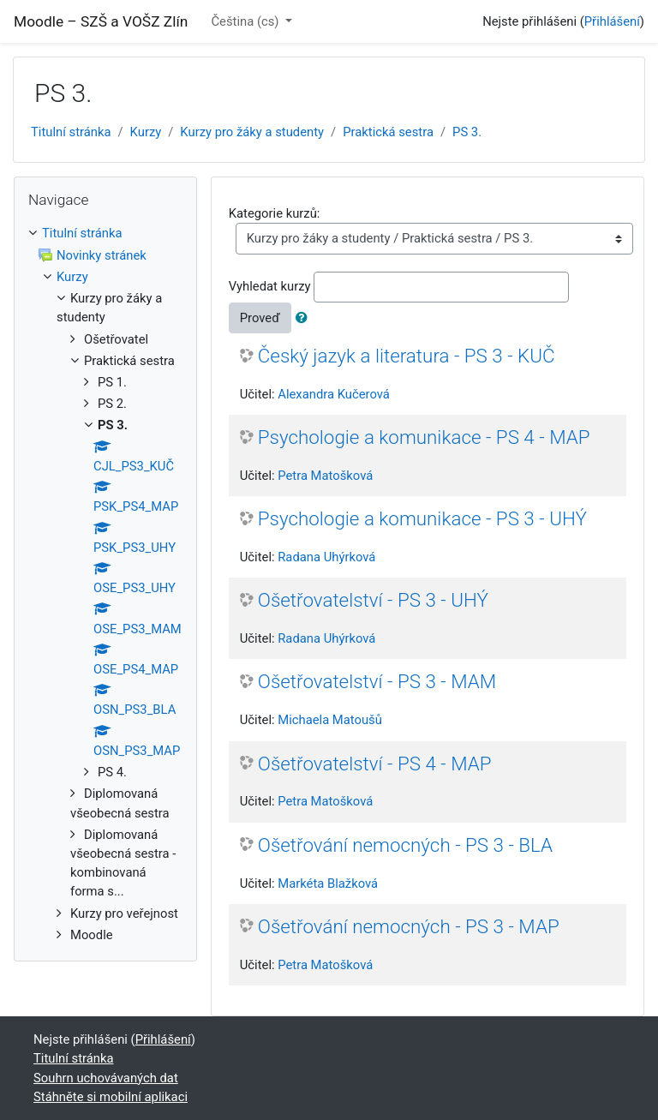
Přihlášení (612, 21)
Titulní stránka (71, 132)
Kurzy (146, 132)
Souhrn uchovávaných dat (105, 1078)
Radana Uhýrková (326, 557)
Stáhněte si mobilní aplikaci (110, 1097)
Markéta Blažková (328, 883)
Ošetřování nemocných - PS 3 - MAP (408, 926)
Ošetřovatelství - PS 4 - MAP (375, 763)
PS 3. (467, 132)
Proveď (260, 318)
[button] (305, 318)
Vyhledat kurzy (270, 286)
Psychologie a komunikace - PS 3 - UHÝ (422, 518)
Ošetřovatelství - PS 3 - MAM (377, 681)
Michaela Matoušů (330, 720)
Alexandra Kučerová (334, 394)
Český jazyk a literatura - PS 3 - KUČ (406, 355)
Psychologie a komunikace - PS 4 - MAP (424, 437)
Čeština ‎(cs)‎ (246, 21)
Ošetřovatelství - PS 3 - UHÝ (373, 600)
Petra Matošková (325, 475)
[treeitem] (105, 233)
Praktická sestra (388, 132)
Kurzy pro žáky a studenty (252, 132)
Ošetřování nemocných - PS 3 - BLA (405, 845)
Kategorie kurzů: (274, 213)
